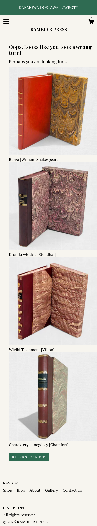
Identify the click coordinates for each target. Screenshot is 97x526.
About (36, 490)
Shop (8, 490)
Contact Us (72, 490)
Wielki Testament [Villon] (53, 346)
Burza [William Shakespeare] (53, 156)
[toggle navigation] (6, 21)
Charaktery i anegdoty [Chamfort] (53, 441)
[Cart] (91, 22)
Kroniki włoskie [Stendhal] (53, 251)
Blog (21, 490)
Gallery (52, 490)
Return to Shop (29, 457)
